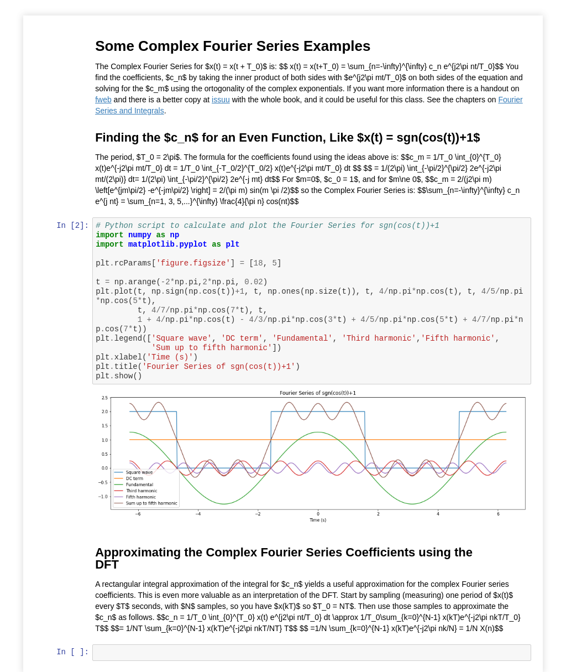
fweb (104, 99)
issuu (222, 99)
